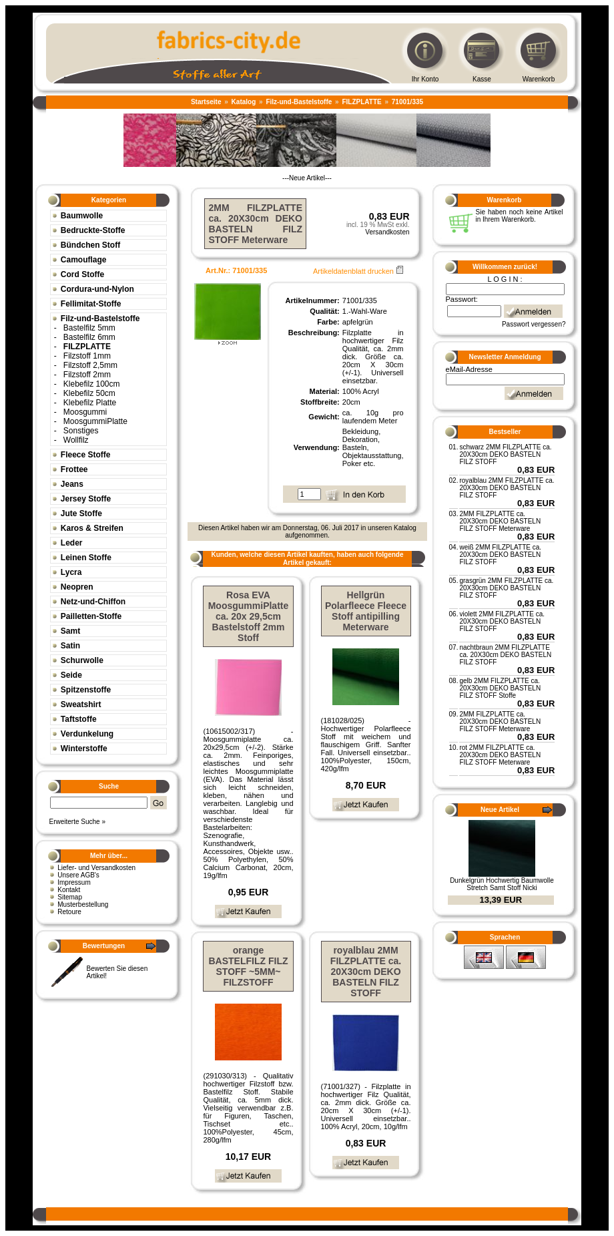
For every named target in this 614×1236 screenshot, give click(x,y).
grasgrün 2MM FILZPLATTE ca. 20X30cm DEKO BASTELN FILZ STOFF (506, 588)
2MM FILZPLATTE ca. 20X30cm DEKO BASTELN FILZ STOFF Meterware (500, 521)
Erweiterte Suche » (77, 821)
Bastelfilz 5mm (89, 328)
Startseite (206, 102)
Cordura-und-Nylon (97, 289)
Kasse (482, 79)
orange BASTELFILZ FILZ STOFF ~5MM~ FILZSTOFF (248, 966)
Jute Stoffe (81, 513)
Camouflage (84, 259)
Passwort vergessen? (534, 324)
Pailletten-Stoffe (91, 616)
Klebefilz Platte (89, 402)
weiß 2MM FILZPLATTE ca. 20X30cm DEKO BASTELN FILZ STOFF (500, 555)
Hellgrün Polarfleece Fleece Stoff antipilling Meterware (365, 611)
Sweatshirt (81, 704)
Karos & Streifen (92, 528)
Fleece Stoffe (86, 454)
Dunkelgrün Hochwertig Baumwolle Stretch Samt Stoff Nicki (502, 884)
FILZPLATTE (361, 102)
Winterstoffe (84, 748)
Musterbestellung (82, 904)
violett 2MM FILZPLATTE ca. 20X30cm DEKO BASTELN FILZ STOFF (502, 621)
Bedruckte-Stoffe (93, 230)
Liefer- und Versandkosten (96, 867)
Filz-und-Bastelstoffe (299, 102)
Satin (70, 645)
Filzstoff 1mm (87, 356)
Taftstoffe (79, 719)
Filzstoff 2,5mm (90, 365)
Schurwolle (82, 660)
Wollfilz (76, 440)
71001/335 (407, 102)
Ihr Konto (425, 79)
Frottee (74, 469)
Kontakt (68, 889)
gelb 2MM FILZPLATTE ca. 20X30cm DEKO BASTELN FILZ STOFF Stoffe (500, 688)
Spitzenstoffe (86, 689)
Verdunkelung (87, 734)
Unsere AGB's (78, 875)
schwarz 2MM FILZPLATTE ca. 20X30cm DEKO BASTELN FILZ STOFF (505, 454)
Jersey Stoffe (86, 498)
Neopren (77, 587)
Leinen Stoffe (86, 557)
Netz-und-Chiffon (93, 601)
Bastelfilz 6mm (89, 337)
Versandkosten (387, 232)
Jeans (72, 484)
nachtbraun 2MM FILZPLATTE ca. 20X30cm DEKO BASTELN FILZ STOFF (505, 655)
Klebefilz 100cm (91, 384)
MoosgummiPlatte (95, 421)
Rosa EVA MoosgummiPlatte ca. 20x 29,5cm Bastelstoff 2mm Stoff (248, 616)
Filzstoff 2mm (87, 374)
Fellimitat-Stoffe (91, 303)
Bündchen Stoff (90, 245)
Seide (71, 675)
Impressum (73, 882)
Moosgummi (85, 412)
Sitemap (69, 897)
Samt (70, 631)
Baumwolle (82, 215)
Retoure (69, 911)
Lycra (71, 572)
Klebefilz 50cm (89, 393)
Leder (72, 543)
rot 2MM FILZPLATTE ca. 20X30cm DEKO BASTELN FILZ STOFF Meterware (500, 755)
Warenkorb (539, 79)
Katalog (244, 102)
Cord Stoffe (82, 274)
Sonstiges (81, 430)
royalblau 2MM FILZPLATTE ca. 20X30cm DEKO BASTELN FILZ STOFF (365, 971)
